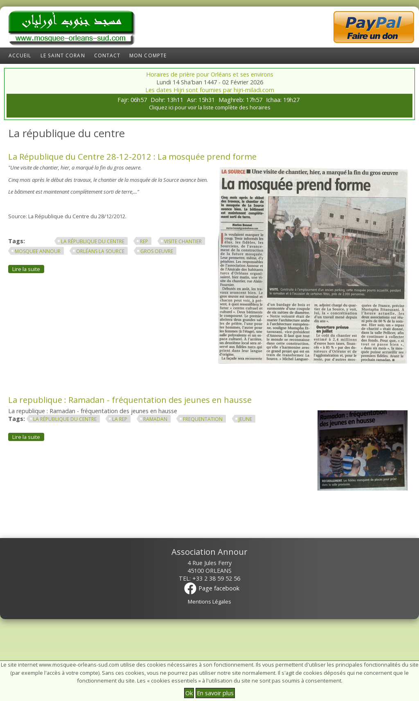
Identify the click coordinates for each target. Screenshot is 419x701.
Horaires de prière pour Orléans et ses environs (209, 74)
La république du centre (92, 241)
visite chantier (183, 241)
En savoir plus (215, 693)
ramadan (155, 419)
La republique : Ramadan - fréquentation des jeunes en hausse (130, 399)
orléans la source (100, 251)
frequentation (203, 419)
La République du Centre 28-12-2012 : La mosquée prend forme (132, 156)
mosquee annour (38, 251)
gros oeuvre (156, 251)
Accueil (20, 55)
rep (144, 241)
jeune (245, 419)
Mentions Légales (209, 601)
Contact (107, 55)
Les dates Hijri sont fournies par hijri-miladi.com (209, 90)
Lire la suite (28, 269)
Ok (189, 693)
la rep (119, 419)
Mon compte (148, 55)
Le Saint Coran (63, 55)
